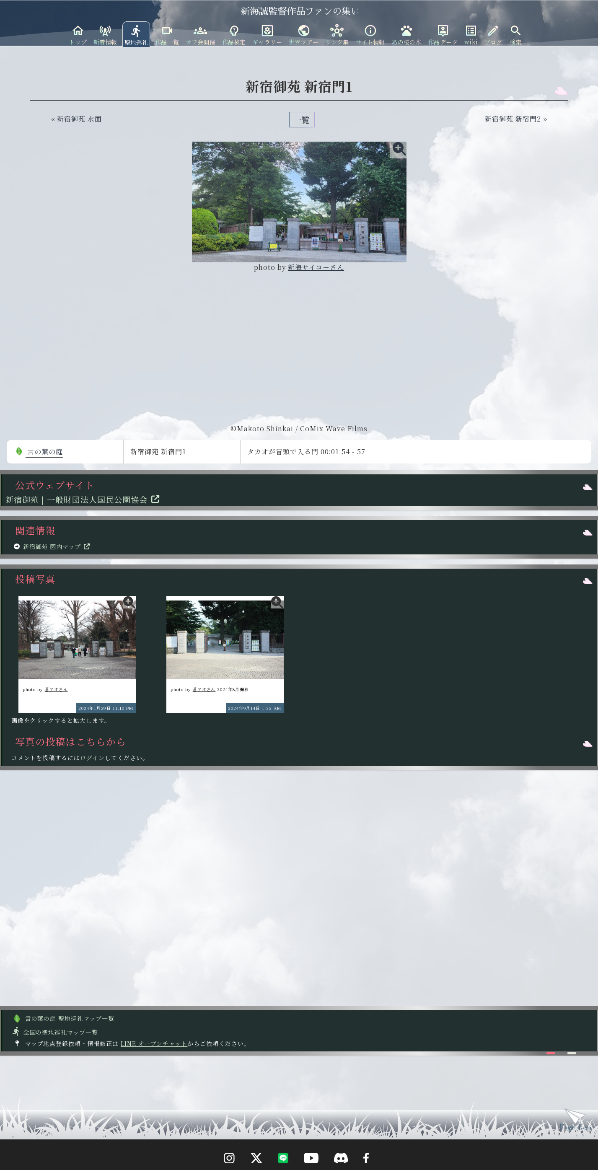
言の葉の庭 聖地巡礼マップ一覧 (63, 1018)
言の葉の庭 (38, 451)
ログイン (92, 757)
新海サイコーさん (316, 267)
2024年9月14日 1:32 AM (255, 708)
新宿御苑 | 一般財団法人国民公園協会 (84, 499)
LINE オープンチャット (154, 1043)
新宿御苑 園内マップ (58, 546)
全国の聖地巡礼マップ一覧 (54, 1032)
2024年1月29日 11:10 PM (106, 708)
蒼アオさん (56, 689)
